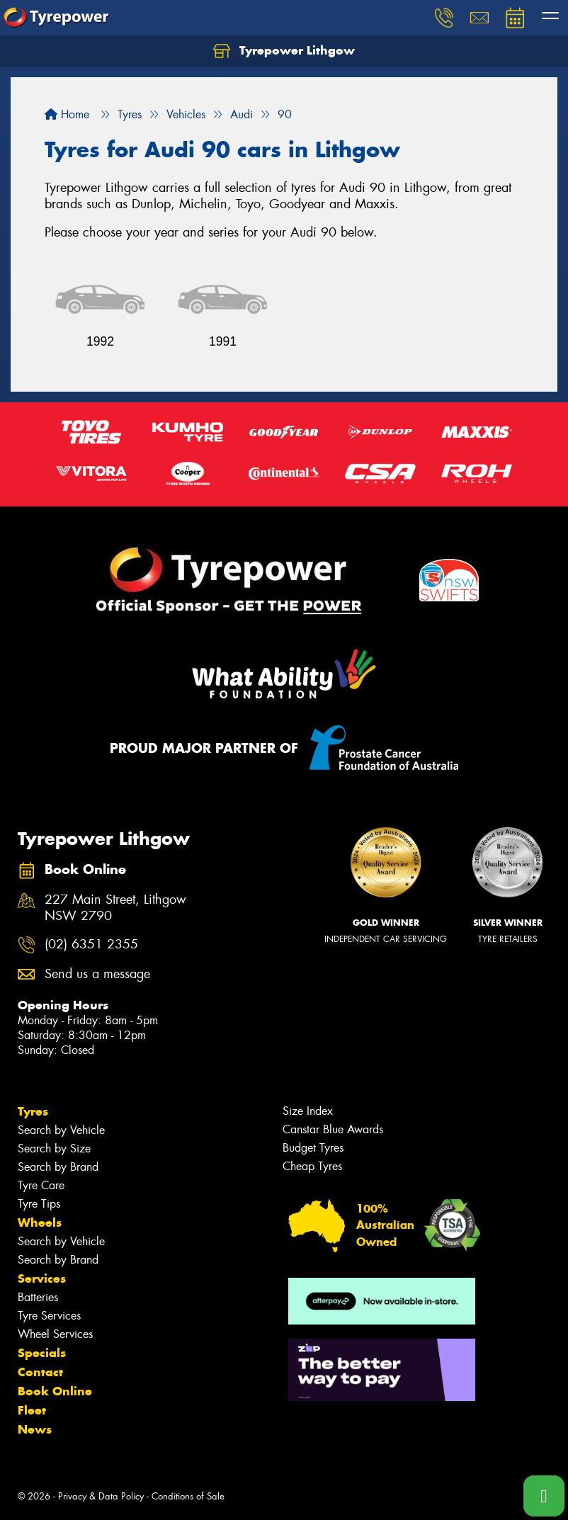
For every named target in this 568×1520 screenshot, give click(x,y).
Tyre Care (41, 1185)
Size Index (308, 1111)
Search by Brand (58, 1166)
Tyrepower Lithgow (284, 50)
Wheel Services (55, 1334)
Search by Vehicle (61, 1130)
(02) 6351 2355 (91, 944)
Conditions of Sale (188, 1496)
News (35, 1429)
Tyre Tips (39, 1203)
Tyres (33, 1111)
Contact (40, 1372)
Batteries (38, 1297)
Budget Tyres (313, 1147)
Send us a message (97, 974)
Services (42, 1278)
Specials (42, 1353)
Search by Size (54, 1148)
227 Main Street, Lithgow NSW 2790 (115, 908)
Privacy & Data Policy (101, 1496)
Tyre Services (49, 1315)
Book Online (55, 1391)
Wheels (40, 1222)
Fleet (32, 1410)
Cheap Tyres (312, 1166)
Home (67, 114)
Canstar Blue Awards (333, 1129)
